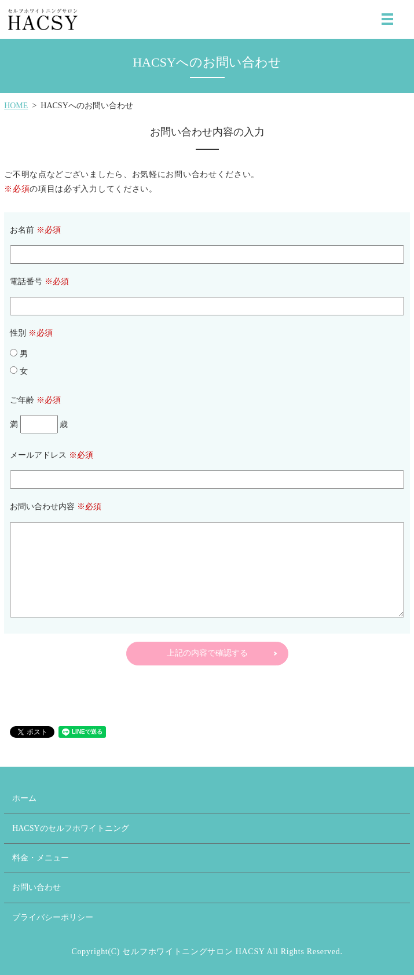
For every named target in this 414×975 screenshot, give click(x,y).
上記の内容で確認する (207, 653)
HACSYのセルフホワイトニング (70, 828)
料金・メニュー (40, 857)
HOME (16, 105)
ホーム (24, 798)
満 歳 (39, 424)
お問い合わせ (36, 887)
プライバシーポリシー (52, 917)
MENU (387, 19)
